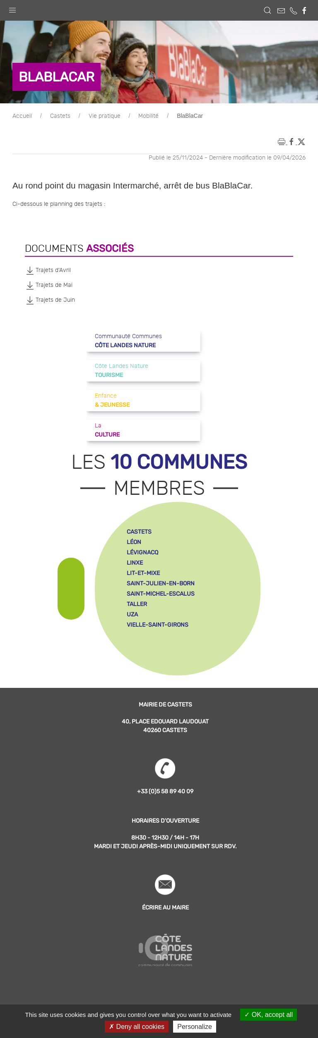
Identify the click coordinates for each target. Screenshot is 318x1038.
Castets (60, 116)
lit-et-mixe (143, 573)
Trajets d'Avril (48, 270)
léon (134, 542)
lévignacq (142, 552)
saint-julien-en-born (161, 583)
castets (139, 531)
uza (132, 614)
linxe (135, 562)
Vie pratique (104, 116)
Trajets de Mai (48, 285)
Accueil (22, 116)
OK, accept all (268, 1014)
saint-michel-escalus (161, 593)
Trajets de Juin (50, 300)
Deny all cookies (136, 1026)
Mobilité (148, 116)
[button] (12, 8)
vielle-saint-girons (157, 624)
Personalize (194, 1026)
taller (137, 604)
